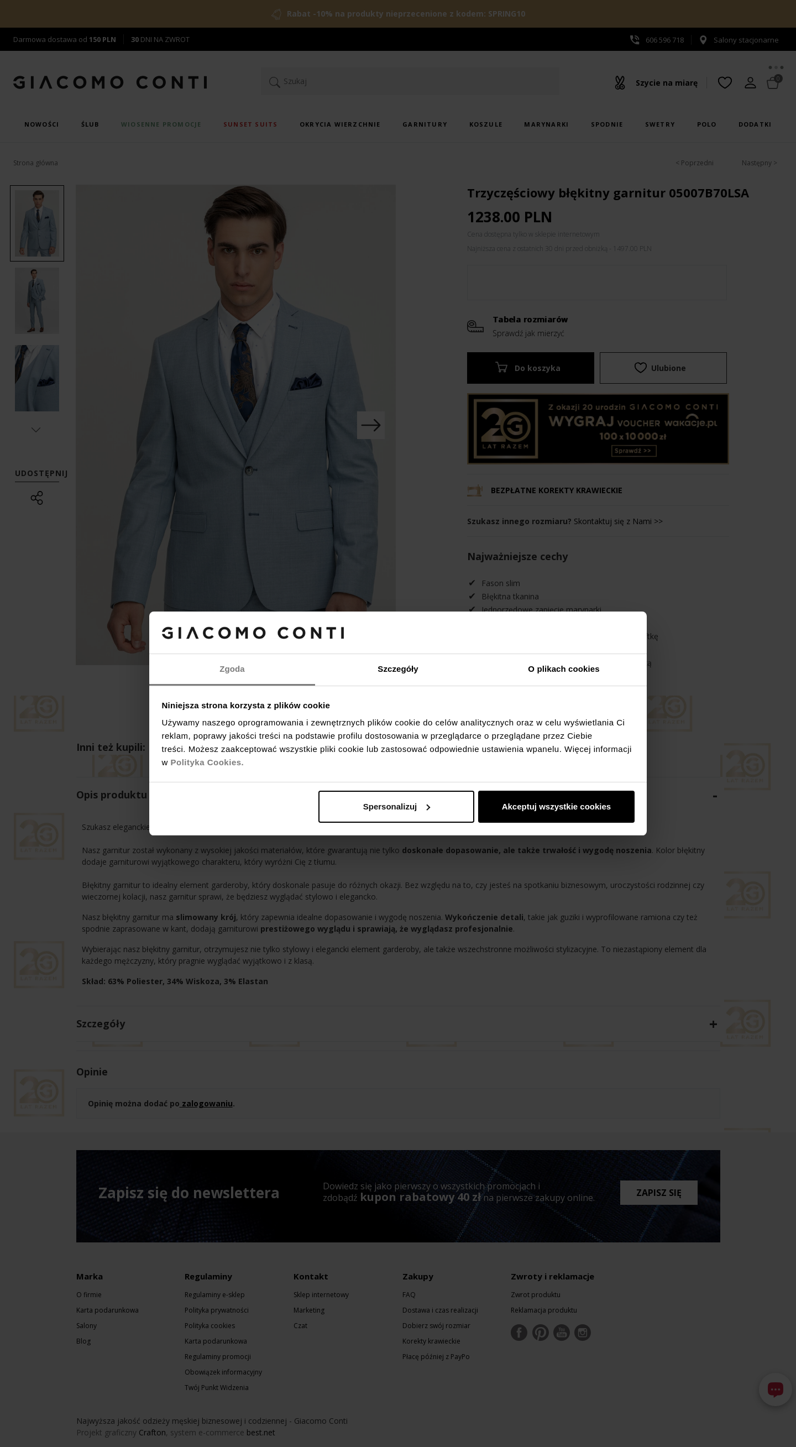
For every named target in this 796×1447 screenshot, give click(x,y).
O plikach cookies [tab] (563, 668)
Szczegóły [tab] (398, 668)
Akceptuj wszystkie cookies (556, 806)
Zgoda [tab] (232, 668)
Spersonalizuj (397, 806)
